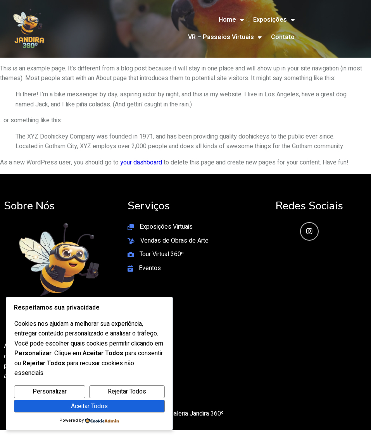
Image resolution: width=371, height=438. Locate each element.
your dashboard (141, 162)
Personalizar (50, 391)
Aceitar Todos (89, 406)
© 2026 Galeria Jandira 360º (186, 413)
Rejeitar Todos (127, 391)
